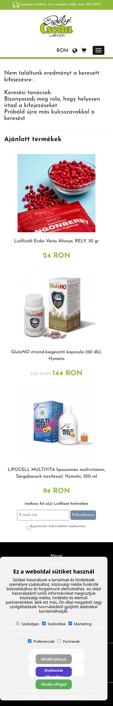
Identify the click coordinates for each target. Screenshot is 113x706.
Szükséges (27, 623)
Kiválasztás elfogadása (54, 672)
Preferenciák (41, 641)
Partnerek (68, 641)
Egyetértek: (58, 526)
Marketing (80, 623)
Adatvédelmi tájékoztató (66, 526)
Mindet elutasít (54, 659)
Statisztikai (54, 623)
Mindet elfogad (53, 684)
